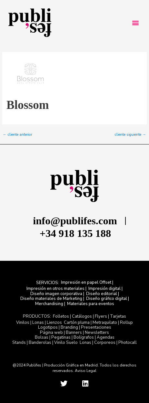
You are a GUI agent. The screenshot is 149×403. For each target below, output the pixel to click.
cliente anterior (17, 135)
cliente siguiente (130, 135)
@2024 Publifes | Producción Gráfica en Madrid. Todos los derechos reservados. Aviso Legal (74, 368)
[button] (135, 22)
